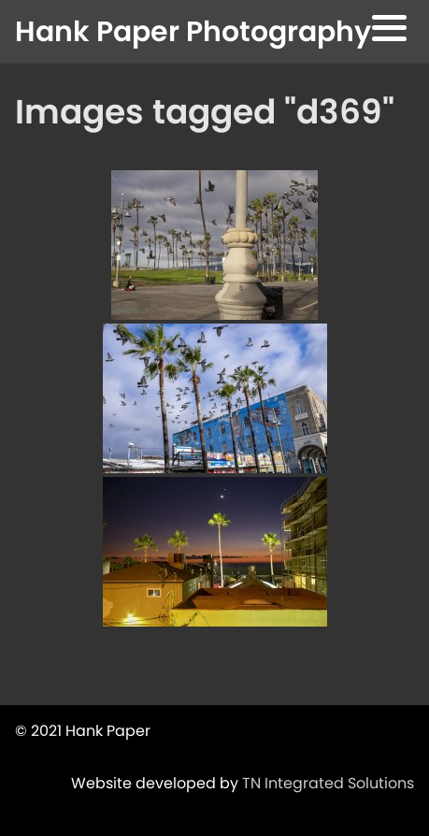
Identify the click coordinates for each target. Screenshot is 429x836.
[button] (389, 31)
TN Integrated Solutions (328, 783)
